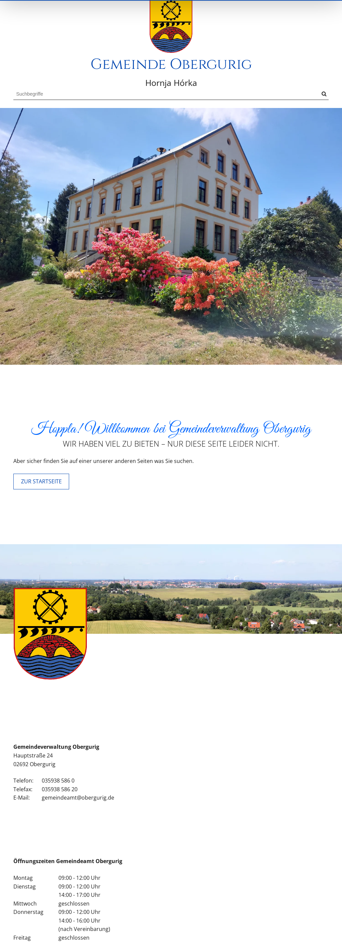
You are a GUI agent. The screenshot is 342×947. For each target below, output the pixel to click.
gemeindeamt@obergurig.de (78, 817)
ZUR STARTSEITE (41, 501)
